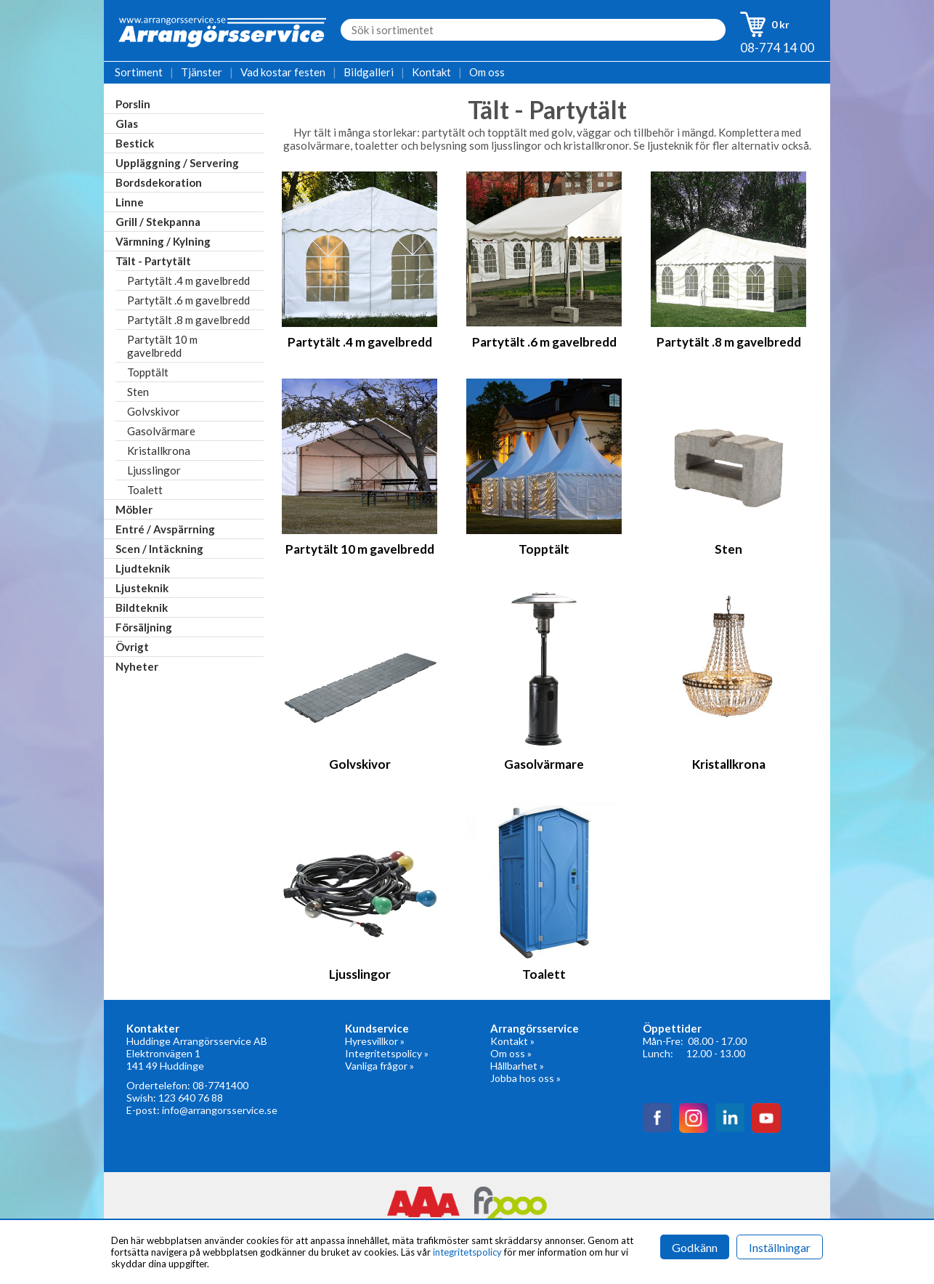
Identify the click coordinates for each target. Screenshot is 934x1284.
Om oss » (511, 1053)
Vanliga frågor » (379, 1065)
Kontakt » (512, 1041)
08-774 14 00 (777, 47)
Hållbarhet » (517, 1065)
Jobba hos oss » (525, 1078)
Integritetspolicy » (387, 1053)
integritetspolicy (467, 1252)
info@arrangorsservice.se (219, 1110)
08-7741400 (220, 1085)
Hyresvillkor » (375, 1041)
